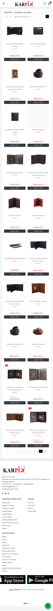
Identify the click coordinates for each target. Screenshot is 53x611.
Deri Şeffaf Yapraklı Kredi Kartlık (14, 258)
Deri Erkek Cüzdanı (38, 129)
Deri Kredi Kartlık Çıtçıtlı (38, 44)
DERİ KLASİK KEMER (38, 344)
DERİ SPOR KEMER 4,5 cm (38, 87)
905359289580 (28, 484)
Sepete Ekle (38, 59)
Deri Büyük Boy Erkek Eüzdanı (38, 387)
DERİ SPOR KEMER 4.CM (15, 344)
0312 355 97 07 (6, 484)
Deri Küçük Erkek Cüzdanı (14, 172)
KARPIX (14, 49)
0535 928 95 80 (17, 484)
